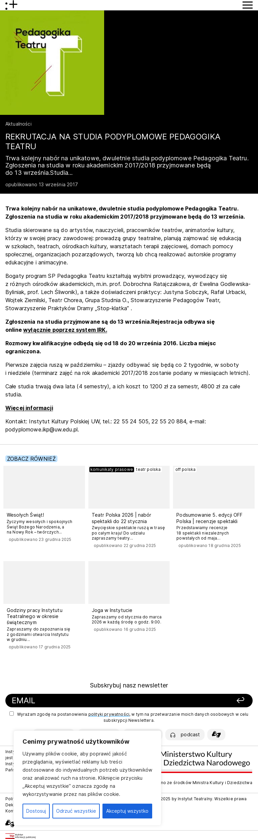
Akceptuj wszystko (127, 811)
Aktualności (18, 124)
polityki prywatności (108, 714)
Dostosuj (36, 811)
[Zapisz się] (204, 701)
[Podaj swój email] (86, 701)
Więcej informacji (29, 408)
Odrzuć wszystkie (76, 811)
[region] (87, 778)
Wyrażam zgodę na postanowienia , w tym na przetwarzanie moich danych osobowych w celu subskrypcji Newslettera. (128, 717)
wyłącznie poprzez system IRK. (65, 329)
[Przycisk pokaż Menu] (247, 5)
